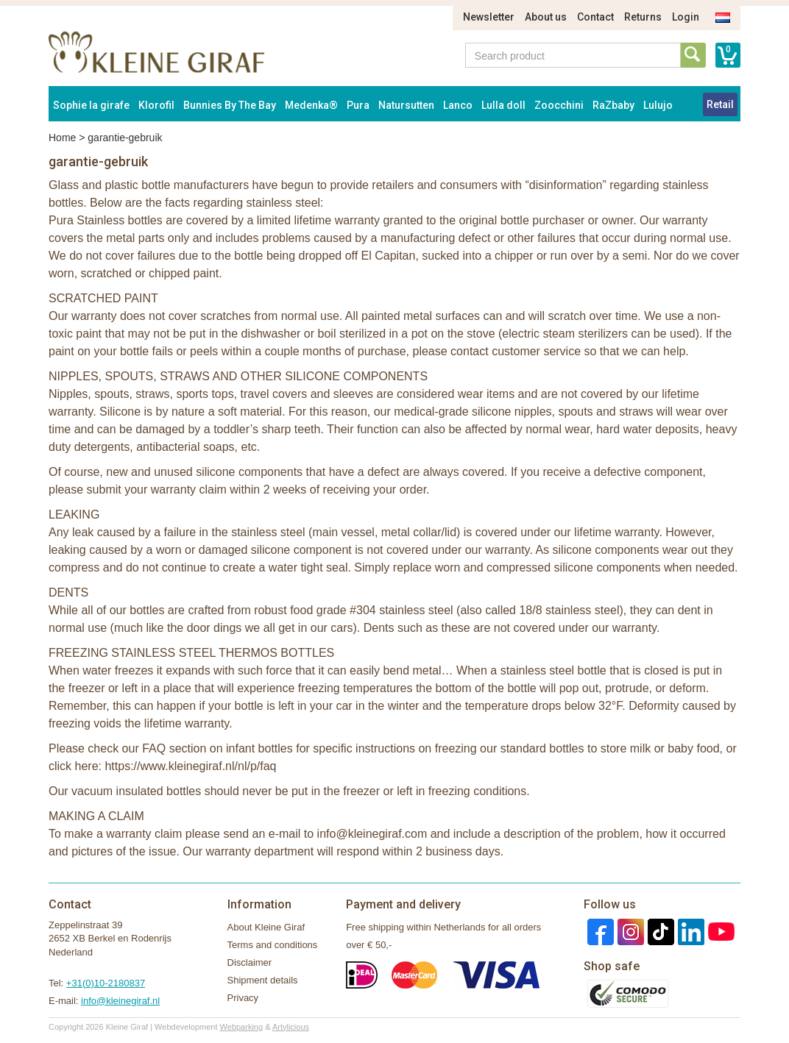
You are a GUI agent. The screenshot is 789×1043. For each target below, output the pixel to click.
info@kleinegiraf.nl (120, 1000)
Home (62, 137)
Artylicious (290, 1026)
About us (546, 17)
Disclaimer (249, 962)
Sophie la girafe (91, 105)
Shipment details (262, 980)
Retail (720, 104)
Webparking (241, 1026)
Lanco (458, 105)
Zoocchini (559, 105)
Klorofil (156, 105)
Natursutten (406, 105)
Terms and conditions (272, 944)
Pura (358, 105)
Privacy (243, 997)
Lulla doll (503, 105)
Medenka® (311, 105)
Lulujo (658, 105)
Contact (595, 17)
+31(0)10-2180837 (105, 983)
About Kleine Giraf (266, 927)
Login (685, 17)
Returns (643, 17)
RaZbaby (613, 105)
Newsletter (488, 17)
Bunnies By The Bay (229, 105)
